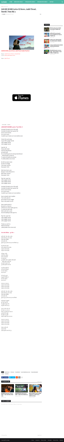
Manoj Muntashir (8, 55)
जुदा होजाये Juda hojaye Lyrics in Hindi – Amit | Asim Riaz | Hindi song (7, 394)
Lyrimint (4, 2)
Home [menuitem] (11, 1)
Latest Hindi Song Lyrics (25, 372)
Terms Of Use (55, 440)
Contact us (37, 440)
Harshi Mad (17, 53)
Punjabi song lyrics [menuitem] (30, 1)
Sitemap (61, 440)
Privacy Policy (43, 440)
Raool (13, 55)
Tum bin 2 (7, 373)
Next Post (39, 435)
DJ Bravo (12, 53)
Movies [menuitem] (51, 1)
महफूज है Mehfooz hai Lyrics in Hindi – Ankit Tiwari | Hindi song (21, 394)
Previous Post (4, 435)
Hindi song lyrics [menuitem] (18, 1)
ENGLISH (4, 124)
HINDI (8, 124)
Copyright (50, 440)
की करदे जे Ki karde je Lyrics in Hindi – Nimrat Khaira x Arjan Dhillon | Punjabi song (56, 51)
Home (2, 6)
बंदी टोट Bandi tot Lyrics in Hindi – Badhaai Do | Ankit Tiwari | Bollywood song (35, 394)
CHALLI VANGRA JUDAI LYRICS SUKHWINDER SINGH (56, 45)
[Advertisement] (21, 25)
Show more (40, 381)
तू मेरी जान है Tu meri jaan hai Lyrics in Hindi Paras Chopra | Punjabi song (56, 34)
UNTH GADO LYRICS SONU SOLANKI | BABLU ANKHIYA (55, 40)
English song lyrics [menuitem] (42, 1)
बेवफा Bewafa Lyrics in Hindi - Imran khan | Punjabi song (55, 28)
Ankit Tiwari (6, 6)
